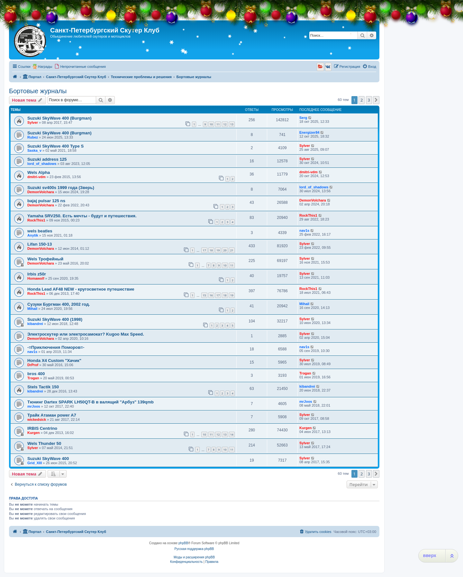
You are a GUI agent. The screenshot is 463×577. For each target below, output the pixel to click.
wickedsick (36, 419)
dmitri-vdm (36, 177)
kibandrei (35, 324)
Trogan (33, 378)
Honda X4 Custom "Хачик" (54, 360)
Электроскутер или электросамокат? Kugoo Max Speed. (85, 334)
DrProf (32, 365)
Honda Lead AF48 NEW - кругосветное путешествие (80, 289)
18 (211, 250)
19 (218, 250)
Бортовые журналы (38, 91)
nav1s (304, 230)
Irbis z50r (36, 274)
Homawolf (35, 278)
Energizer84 (309, 132)
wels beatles (39, 231)
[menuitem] (80, 66)
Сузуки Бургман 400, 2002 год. (58, 304)
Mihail (32, 309)
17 (204, 250)
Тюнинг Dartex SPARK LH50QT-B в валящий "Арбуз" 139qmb (90, 402)
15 (204, 295)
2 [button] (361, 100)
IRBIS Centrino (42, 428)
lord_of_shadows (41, 164)
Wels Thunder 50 (44, 443)
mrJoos (33, 406)
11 (218, 124)
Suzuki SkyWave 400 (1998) (54, 319)
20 (224, 250)
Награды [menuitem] (45, 66)
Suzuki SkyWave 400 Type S (55, 146)
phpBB (183, 543)
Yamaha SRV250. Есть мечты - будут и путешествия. (82, 215)
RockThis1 (36, 220)
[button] (376, 100)
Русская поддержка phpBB (194, 549)
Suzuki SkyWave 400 (48, 458)
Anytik (32, 235)
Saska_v (34, 150)
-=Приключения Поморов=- (55, 347)
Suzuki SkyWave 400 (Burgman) (59, 118)
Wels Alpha (38, 172)
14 (231, 434)
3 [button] (369, 100)
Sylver (32, 122)
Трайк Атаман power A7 (51, 415)
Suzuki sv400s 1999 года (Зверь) (60, 187)
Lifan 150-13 (39, 244)
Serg (303, 118)
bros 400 (36, 373)
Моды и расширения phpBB (194, 557)
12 (224, 124)
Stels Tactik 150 (43, 386)
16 (211, 295)
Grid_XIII (34, 463)
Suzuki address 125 (47, 159)
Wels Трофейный (45, 259)
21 (231, 250)
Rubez (32, 137)
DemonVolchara (40, 192)
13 (231, 124)
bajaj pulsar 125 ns (46, 200)
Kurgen (33, 433)
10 (211, 124)
